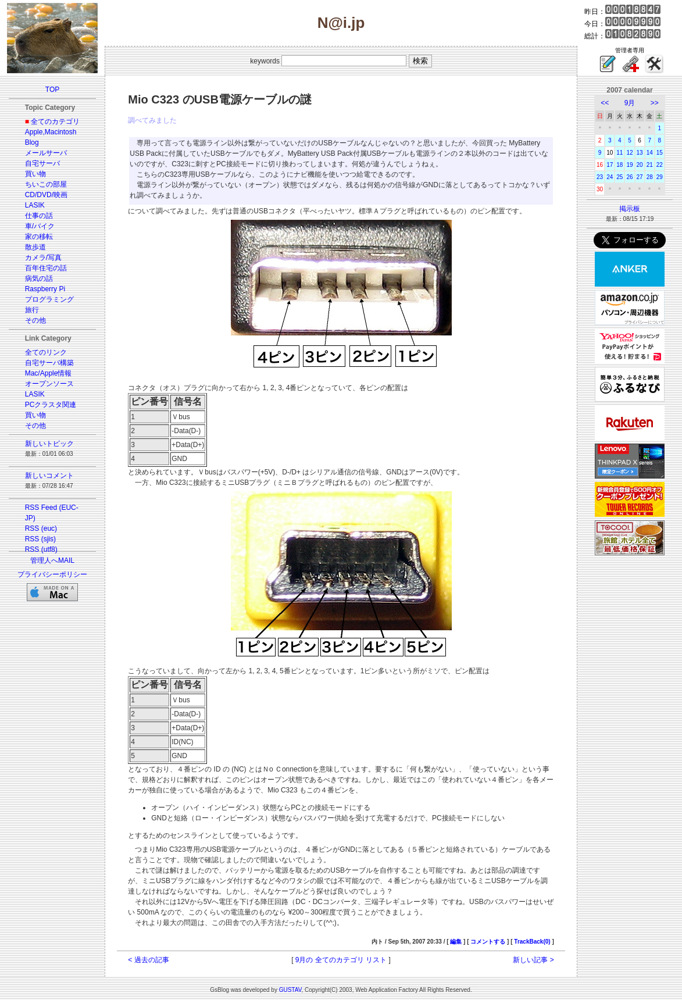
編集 (456, 941)
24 (609, 177)
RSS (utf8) (41, 549)
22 (659, 165)
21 (650, 165)
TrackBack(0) (532, 941)
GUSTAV (290, 990)
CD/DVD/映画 (46, 195)
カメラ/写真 (43, 257)
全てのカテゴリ (55, 121)
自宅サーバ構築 (49, 363)
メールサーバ (46, 153)
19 (629, 165)
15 (659, 152)
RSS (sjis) (40, 539)
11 (619, 152)
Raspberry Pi (45, 289)
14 (650, 152)
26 (629, 177)
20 (640, 165)
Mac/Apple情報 (48, 373)
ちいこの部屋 (46, 184)
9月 (629, 103)
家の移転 (39, 237)
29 (659, 177)
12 (629, 152)
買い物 (35, 174)
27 (640, 177)
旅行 (32, 310)
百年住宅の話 (46, 268)
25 (619, 177)
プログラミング (49, 299)
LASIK (35, 205)
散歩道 (35, 247)
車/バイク (40, 226)
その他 (35, 320)
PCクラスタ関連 (51, 405)
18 (619, 165)
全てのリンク (46, 352)
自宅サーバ (42, 163)
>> (655, 103)
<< (605, 103)
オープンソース (49, 384)
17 (609, 165)
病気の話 (39, 278)
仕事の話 (39, 216)
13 (640, 152)
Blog (32, 142)
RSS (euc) (41, 528)
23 (600, 177)
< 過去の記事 (148, 960)
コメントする (487, 941)
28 (650, 177)
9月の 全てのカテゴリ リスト (341, 960)
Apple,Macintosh (51, 132)
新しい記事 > (533, 960)
